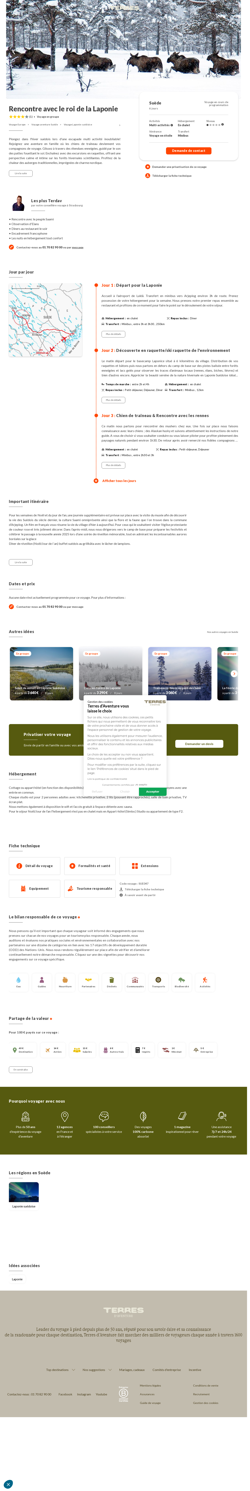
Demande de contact (189, 150)
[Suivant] (234, 673)
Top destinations (57, 1369)
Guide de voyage (150, 1403)
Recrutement (201, 1394)
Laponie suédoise (23, 1206)
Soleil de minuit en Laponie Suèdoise (40, 688)
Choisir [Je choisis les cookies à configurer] (103, 791)
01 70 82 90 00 (52, 606)
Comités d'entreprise (167, 1370)
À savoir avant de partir (138, 895)
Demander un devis (199, 744)
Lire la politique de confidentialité (85, 778)
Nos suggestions (94, 1369)
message (77, 247)
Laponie (17, 1279)
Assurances (147, 1394)
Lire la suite (21, 173)
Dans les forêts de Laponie (102, 688)
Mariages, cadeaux (132, 1370)
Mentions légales (150, 1385)
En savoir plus (21, 1069)
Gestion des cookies (205, 1403)
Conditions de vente (205, 1385)
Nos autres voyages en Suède (222, 631)
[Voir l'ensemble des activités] (172, 125)
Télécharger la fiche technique (168, 175)
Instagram (84, 1394)
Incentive (195, 1370)
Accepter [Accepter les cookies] (130, 791)
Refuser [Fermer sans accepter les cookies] (75, 791)
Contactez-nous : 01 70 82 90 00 (29, 1394)
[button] (8, 1484)
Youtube (101, 1394)
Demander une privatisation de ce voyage (179, 166)
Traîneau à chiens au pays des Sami (177, 688)
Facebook (65, 1394)
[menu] (239, 10)
